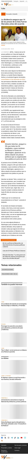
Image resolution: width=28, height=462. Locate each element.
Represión (22, 1)
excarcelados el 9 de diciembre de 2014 (13, 79)
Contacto (17, 450)
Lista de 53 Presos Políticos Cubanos (14, 250)
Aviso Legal (18, 447)
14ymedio (3, 445)
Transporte (15, 1)
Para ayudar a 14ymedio (11, 14)
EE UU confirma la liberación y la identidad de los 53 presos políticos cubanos (14, 244)
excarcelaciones (7, 269)
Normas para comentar (21, 445)
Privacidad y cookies (6, 447)
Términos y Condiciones (4, 451)
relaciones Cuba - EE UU (9, 274)
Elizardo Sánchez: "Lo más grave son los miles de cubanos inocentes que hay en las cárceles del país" (14, 256)
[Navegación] (2, 4)
